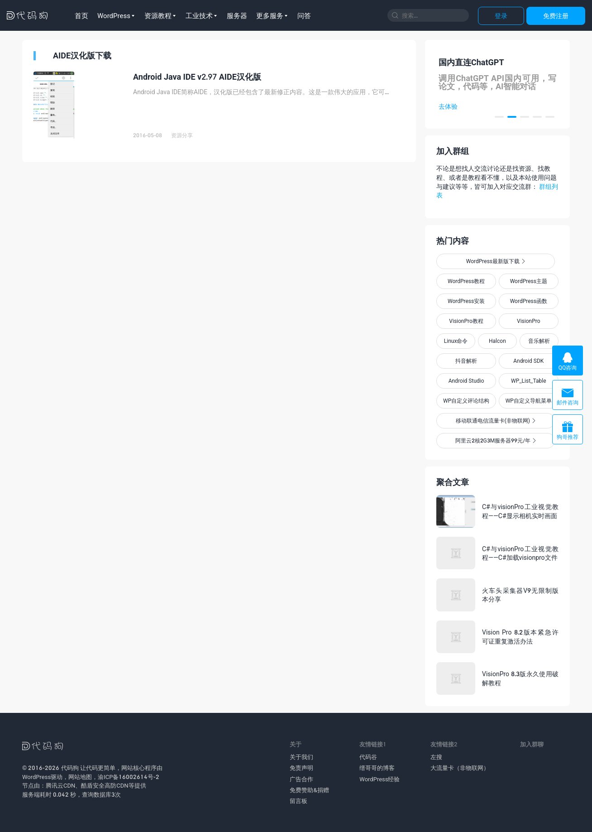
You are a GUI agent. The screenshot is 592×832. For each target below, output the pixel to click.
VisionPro (528, 320)
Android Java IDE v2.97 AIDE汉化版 (197, 77)
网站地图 (80, 776)
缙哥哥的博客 (377, 767)
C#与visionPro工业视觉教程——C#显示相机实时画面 (520, 511)
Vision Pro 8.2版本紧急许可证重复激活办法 (520, 636)
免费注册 (555, 15)
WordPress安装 (466, 301)
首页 (81, 15)
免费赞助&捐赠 (309, 790)
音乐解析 (539, 340)
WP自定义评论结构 (466, 400)
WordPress (113, 15)
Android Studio (466, 380)
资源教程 (158, 15)
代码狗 (70, 767)
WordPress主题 (528, 281)
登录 (501, 15)
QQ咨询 (567, 361)
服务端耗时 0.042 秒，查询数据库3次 (71, 794)
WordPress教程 (466, 281)
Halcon (497, 340)
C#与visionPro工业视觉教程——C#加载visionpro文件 (520, 553)
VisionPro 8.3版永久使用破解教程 (520, 678)
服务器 (237, 15)
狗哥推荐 (567, 430)
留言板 (298, 800)
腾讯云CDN (60, 785)
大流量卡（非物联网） (459, 767)
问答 (304, 15)
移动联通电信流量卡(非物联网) (495, 420)
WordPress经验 (379, 779)
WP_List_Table (528, 380)
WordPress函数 (528, 301)
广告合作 (301, 779)
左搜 (436, 756)
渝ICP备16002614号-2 (128, 776)
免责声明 (301, 767)
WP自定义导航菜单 (529, 400)
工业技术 (199, 15)
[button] (499, 117)
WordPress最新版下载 (495, 261)
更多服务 (269, 15)
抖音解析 (466, 360)
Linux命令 (456, 340)
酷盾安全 (93, 785)
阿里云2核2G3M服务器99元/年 (495, 440)
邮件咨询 (567, 396)
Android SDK (528, 360)
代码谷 (368, 756)
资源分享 (182, 135)
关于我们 (301, 756)
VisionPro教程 (466, 320)
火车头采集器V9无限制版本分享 (520, 595)
